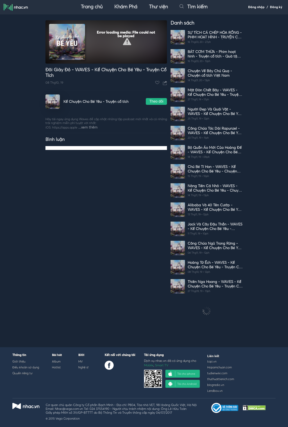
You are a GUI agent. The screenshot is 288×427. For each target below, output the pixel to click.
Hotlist (56, 367)
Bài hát (57, 355)
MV (80, 361)
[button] (127, 41)
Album (56, 361)
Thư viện (158, 7)
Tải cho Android (182, 384)
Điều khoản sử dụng (25, 367)
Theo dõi (156, 101)
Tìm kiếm (193, 7)
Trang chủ (92, 7)
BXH (81, 355)
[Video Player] (106, 42)
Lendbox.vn (215, 391)
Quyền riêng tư (22, 373)
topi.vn (211, 361)
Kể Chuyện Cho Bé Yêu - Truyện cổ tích (95, 101)
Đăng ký (276, 7)
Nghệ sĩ (83, 367)
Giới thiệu (18, 361)
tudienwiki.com (217, 373)
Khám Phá (125, 7)
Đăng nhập (256, 7)
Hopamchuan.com (219, 367)
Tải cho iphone (181, 373)
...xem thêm (87, 127)
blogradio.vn (215, 385)
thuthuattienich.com (220, 379)
